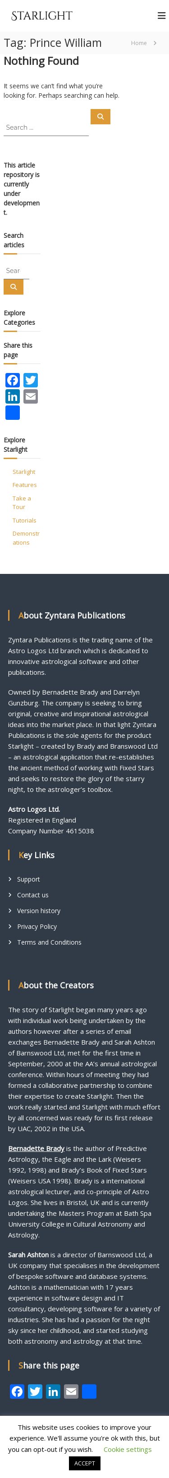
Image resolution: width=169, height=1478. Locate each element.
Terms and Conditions (49, 942)
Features (25, 485)
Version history (38, 910)
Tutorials (25, 520)
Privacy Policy (37, 926)
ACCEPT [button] (84, 1463)
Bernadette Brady (36, 1148)
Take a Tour (22, 502)
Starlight (24, 472)
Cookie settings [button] (128, 1449)
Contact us (33, 895)
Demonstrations (26, 537)
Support (28, 879)
